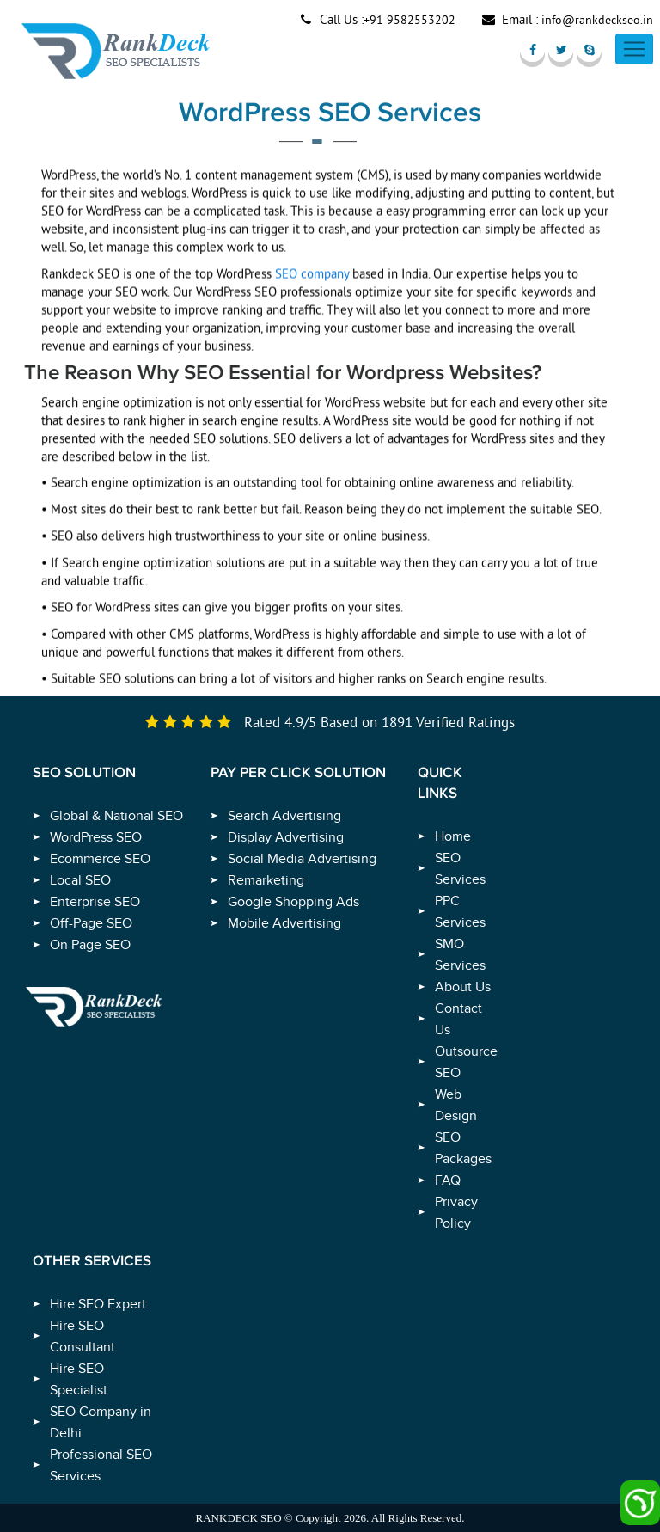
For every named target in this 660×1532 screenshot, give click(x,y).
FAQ (448, 1180)
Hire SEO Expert (98, 1304)
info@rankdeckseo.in (597, 20)
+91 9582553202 (409, 20)
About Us (463, 987)
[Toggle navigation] (634, 49)
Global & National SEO (116, 815)
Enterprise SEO (95, 901)
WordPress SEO (96, 837)
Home (453, 836)
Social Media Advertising (302, 858)
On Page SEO (90, 944)
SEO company (312, 280)
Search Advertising (284, 815)
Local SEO (80, 880)
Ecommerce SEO (100, 858)
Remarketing (266, 880)
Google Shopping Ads (293, 901)
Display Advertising (286, 837)
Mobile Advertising (284, 923)
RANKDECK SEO (239, 1517)
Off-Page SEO (91, 923)
